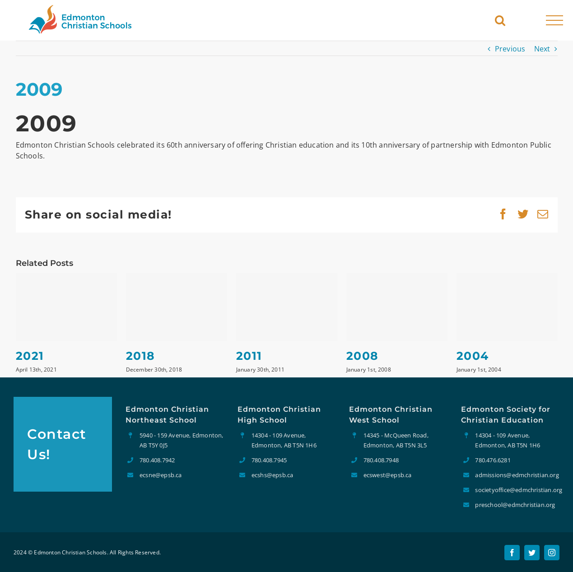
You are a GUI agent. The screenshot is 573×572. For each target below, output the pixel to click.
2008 (362, 356)
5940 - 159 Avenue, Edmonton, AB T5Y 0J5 (182, 440)
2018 (140, 356)
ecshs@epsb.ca (272, 475)
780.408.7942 (157, 460)
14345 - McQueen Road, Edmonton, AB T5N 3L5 (396, 440)
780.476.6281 (492, 460)
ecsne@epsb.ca (161, 475)
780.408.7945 (269, 460)
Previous (510, 49)
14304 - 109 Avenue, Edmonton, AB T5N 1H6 (284, 440)
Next (542, 49)
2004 (473, 356)
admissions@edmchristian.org (517, 475)
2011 (249, 356)
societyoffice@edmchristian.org (517, 490)
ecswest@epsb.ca (387, 475)
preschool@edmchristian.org (515, 505)
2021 (30, 356)
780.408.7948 (381, 460)
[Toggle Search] (500, 20)
